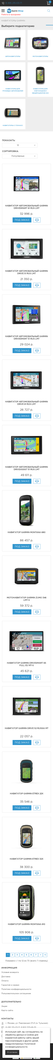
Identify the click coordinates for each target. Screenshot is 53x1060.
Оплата (4, 981)
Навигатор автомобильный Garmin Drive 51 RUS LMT (26, 272)
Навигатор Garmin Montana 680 (26, 532)
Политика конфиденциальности (16, 989)
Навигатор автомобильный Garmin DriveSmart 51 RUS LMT (26, 338)
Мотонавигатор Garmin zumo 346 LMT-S (26, 599)
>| (45, 955)
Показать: (8, 140)
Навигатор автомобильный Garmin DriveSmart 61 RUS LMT (26, 207)
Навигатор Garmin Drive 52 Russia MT (26, 728)
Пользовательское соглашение (16, 993)
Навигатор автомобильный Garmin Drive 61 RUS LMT (26, 403)
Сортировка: (10, 151)
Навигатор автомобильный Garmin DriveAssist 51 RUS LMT (26, 468)
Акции (4, 1006)
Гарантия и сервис (10, 985)
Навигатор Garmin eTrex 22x (26, 794)
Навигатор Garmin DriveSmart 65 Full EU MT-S (26, 664)
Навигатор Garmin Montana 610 (26, 924)
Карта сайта (7, 1010)
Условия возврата (10, 972)
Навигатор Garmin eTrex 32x (26, 859)
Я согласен (12, 1052)
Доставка (5, 976)
